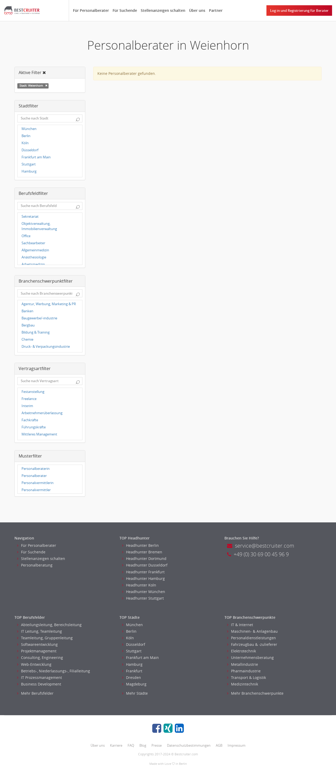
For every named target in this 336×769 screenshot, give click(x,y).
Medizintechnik (242, 684)
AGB (219, 745)
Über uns (197, 10)
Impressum (236, 745)
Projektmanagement (36, 650)
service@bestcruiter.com (260, 545)
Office (26, 236)
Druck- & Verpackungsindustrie (46, 346)
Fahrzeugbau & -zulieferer (252, 644)
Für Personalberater (91, 10)
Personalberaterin (36, 468)
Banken (27, 311)
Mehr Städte (135, 693)
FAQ (131, 745)
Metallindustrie (242, 664)
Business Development (39, 684)
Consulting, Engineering (40, 657)
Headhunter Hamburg (143, 578)
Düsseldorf (30, 150)
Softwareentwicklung (37, 644)
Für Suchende (125, 10)
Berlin (26, 136)
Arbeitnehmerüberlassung (42, 413)
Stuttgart (29, 164)
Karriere (116, 745)
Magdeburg (134, 684)
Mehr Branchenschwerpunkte (255, 693)
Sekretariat (30, 216)
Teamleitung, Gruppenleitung (45, 637)
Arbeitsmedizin (33, 264)
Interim (27, 406)
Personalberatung (34, 565)
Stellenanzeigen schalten (163, 10)
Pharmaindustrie (244, 670)
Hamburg (29, 171)
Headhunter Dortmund (144, 558)
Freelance (29, 399)
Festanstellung (33, 391)
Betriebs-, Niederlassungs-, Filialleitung (53, 670)
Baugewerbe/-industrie (39, 318)
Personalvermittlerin (38, 483)
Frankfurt (132, 670)
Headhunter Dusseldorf (144, 565)
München (29, 129)
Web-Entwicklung (34, 664)
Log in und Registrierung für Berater (299, 10)
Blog (142, 745)
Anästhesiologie (34, 257)
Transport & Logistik (246, 677)
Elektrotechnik (241, 650)
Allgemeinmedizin (35, 250)
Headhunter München (143, 591)
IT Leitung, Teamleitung (39, 631)
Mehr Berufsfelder (35, 693)
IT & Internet (240, 624)
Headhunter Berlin (140, 545)
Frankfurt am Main (36, 157)
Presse (156, 745)
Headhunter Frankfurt (143, 571)
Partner (216, 10)
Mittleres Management (39, 434)
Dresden (131, 677)
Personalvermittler (36, 490)
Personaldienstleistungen (251, 637)
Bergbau (28, 325)
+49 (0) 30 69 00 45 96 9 (258, 554)
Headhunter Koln (139, 585)
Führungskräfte (34, 427)
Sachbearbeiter (33, 243)
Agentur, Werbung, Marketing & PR (49, 304)
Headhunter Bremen (142, 551)
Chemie (27, 339)
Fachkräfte (30, 420)
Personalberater (34, 476)
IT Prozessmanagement (39, 677)
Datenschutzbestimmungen (189, 745)
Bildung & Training (36, 332)
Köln (25, 143)
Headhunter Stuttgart (143, 598)
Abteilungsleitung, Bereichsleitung (49, 624)
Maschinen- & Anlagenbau (252, 631)
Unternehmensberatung (250, 657)
